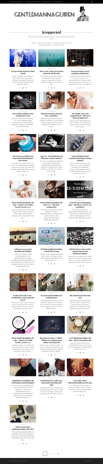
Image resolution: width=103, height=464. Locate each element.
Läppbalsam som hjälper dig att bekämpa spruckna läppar (23, 381)
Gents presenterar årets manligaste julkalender (80, 72)
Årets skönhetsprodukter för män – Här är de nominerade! (80, 339)
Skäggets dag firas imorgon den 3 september (51, 114)
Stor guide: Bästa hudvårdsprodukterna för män (80, 381)
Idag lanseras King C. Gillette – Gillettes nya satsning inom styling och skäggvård (51, 340)
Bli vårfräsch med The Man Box (80, 296)
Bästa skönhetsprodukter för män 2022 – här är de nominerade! (51, 204)
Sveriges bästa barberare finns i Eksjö (23, 72)
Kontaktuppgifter (46, 1)
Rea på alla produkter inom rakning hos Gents (22, 114)
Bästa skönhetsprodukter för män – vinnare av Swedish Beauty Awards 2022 (23, 204)
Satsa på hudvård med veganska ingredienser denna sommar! (80, 158)
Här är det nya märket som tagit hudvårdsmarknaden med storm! (23, 158)
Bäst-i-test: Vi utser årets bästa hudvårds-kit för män (51, 72)
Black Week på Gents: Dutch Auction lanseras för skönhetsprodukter (80, 251)
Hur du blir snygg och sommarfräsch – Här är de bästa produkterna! (80, 115)
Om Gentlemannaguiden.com (32, 1)
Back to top (89, 461)
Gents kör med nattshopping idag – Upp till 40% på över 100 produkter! (80, 204)
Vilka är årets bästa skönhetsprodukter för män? (23, 428)
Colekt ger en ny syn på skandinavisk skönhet (23, 250)
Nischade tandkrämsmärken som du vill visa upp (51, 250)
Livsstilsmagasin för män (16, 1)
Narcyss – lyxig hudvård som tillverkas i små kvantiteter (51, 157)
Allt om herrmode (57, 1)
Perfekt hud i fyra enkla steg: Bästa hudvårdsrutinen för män (51, 382)
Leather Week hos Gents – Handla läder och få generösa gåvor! (23, 297)
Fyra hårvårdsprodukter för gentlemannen (51, 296)
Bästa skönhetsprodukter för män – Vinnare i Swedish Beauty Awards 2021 (23, 340)
